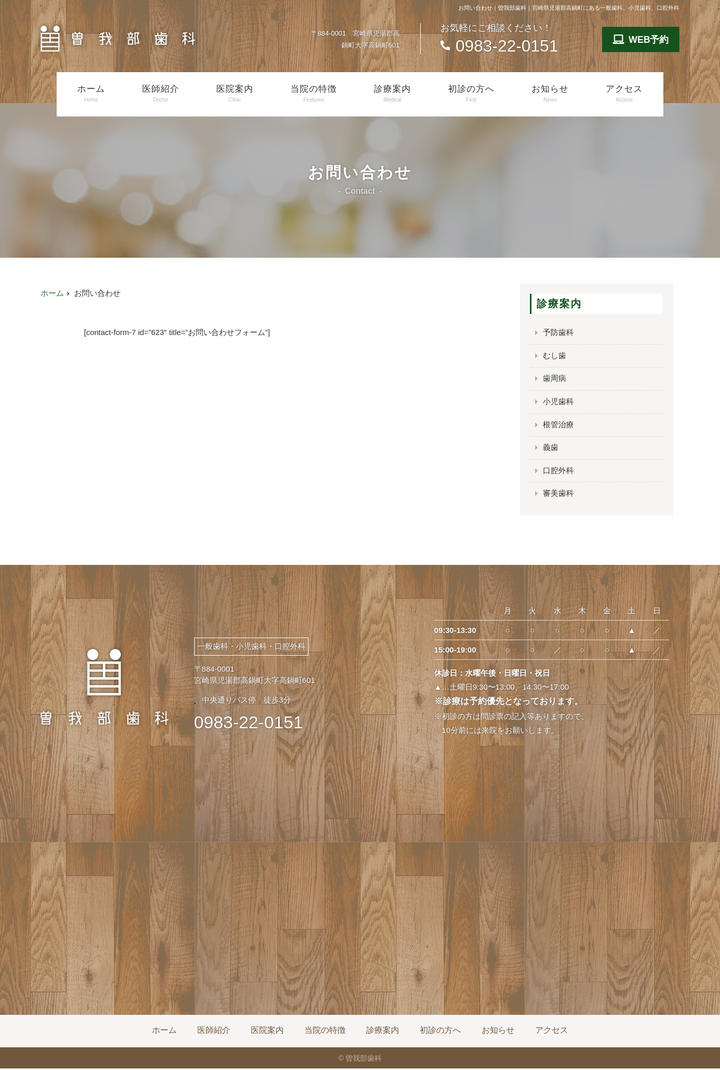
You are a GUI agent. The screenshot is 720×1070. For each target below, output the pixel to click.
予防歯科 (558, 332)
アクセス (624, 94)
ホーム (91, 94)
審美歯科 (558, 495)
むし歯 (554, 356)
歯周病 (554, 379)
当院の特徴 (313, 94)
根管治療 (558, 425)
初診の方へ (471, 94)
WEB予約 (641, 40)
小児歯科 (558, 402)
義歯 (550, 448)
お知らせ (550, 94)
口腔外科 (558, 471)
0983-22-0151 (248, 723)
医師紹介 (160, 94)
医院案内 (234, 94)
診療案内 (392, 94)
